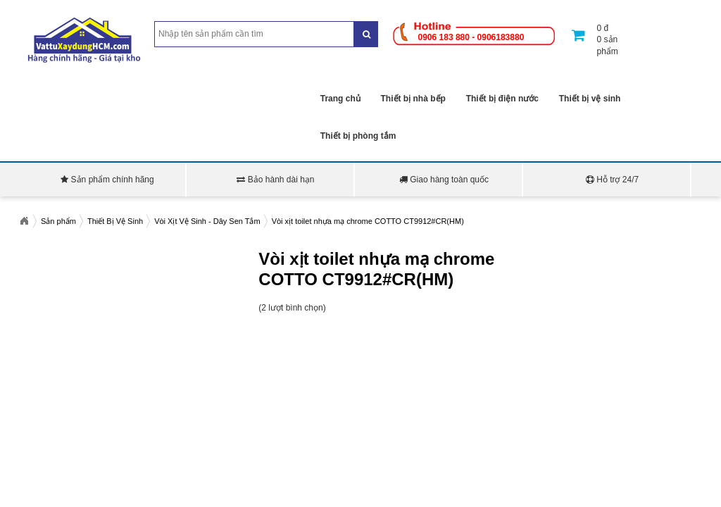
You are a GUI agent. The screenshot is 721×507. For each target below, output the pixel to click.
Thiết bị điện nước (502, 99)
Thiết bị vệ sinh (590, 99)
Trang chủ (340, 99)
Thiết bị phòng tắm (358, 136)
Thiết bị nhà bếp (413, 99)
